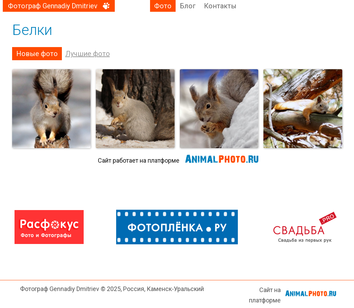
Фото (162, 6)
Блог (188, 6)
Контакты (220, 6)
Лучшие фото (87, 53)
